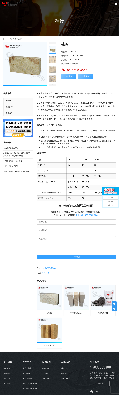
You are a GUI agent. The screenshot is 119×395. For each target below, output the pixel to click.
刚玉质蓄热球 (51, 268)
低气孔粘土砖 (49, 346)
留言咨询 (9, 113)
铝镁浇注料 (103, 313)
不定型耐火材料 (28, 380)
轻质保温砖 (27, 375)
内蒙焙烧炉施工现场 (11, 166)
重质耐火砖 (27, 370)
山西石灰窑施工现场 (11, 148)
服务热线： (87, 215)
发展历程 (6, 380)
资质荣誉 (6, 375)
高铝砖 (49, 313)
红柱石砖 (45, 273)
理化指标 (9, 107)
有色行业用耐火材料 (30, 385)
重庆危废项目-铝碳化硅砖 (12, 161)
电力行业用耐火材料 (30, 390)
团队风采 (6, 385)
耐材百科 (64, 380)
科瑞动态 (64, 370)
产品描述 (9, 101)
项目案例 (45, 370)
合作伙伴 (45, 375)
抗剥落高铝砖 (76, 313)
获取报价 (85, 76)
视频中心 (64, 375)
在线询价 (68, 76)
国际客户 (45, 380)
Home (5, 39)
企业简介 (6, 370)
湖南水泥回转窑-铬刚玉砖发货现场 (16, 171)
